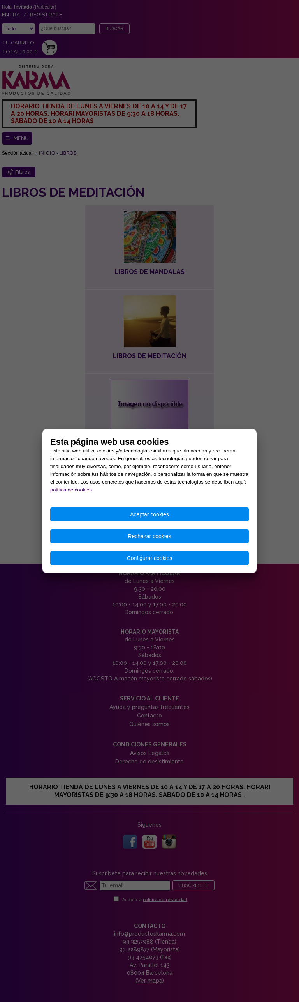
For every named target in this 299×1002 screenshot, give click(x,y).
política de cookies (71, 490)
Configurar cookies (149, 558)
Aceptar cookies (149, 514)
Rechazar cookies (149, 536)
